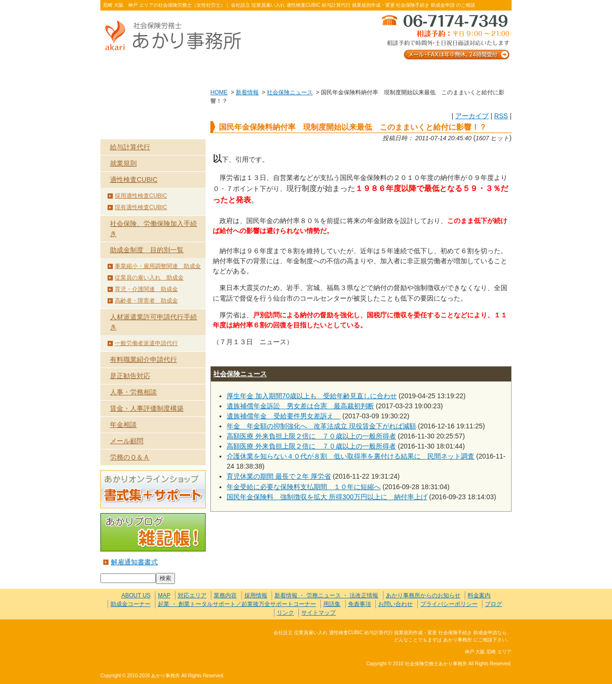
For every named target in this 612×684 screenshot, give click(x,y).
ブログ (493, 604)
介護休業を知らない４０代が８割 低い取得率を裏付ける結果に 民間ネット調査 (350, 456)
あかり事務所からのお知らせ (423, 595)
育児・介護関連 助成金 (146, 289)
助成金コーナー (130, 604)
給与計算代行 (130, 147)
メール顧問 (126, 441)
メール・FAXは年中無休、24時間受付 (445, 36)
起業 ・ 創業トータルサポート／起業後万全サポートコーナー (237, 604)
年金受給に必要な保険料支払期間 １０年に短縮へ (304, 487)
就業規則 (123, 163)
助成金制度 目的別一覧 (147, 250)
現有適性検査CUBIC (141, 207)
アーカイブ (472, 116)
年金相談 (123, 424)
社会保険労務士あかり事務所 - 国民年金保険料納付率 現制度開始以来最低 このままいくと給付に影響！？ (176, 36)
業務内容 (223, 72)
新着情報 (247, 92)
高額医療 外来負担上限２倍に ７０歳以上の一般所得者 (311, 436)
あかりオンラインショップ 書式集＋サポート (153, 489)
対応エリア (192, 595)
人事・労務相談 (133, 392)
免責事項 (359, 604)
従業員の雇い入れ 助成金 (149, 277)
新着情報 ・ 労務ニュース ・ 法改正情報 (326, 595)
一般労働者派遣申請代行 (146, 343)
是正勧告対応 (130, 376)
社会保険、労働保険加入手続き (153, 228)
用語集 (331, 604)
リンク (285, 612)
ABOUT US (141, 72)
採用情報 (255, 595)
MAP (164, 595)
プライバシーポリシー (449, 604)
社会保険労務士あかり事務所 (140, 638)
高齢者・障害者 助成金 (146, 300)
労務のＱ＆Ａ (130, 457)
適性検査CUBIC (134, 179)
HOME (219, 92)
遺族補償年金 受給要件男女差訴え (283, 416)
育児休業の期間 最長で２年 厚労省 (279, 476)
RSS (501, 116)
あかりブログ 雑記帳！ (153, 532)
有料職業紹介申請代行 (143, 359)
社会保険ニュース (290, 92)
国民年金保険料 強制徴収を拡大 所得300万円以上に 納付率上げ (327, 497)
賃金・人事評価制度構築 (147, 408)
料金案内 (471, 72)
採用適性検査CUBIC (141, 195)
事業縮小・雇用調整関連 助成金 (158, 266)
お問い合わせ (388, 72)
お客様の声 (306, 72)
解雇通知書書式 (134, 562)
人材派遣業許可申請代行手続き (153, 322)
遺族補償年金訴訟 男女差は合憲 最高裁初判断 (300, 406)
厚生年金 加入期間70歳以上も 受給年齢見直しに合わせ (312, 396)
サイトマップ (318, 612)
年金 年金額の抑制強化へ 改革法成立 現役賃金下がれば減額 (321, 426)
